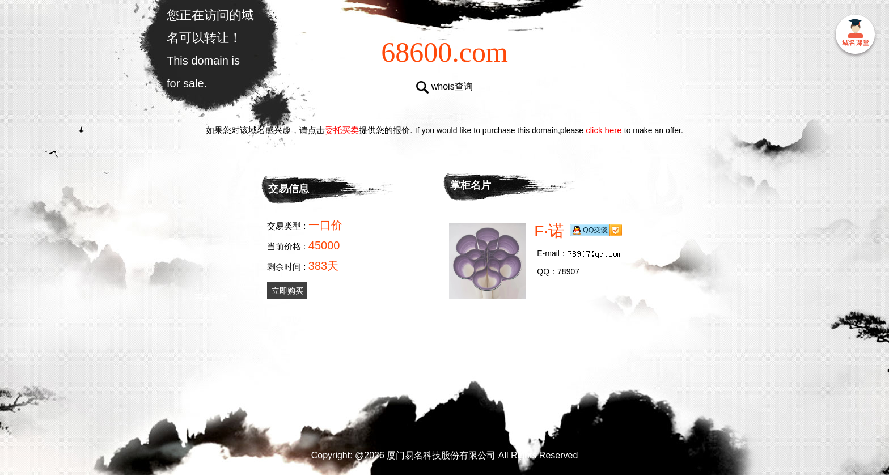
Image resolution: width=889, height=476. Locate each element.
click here (603, 130)
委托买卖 (342, 130)
